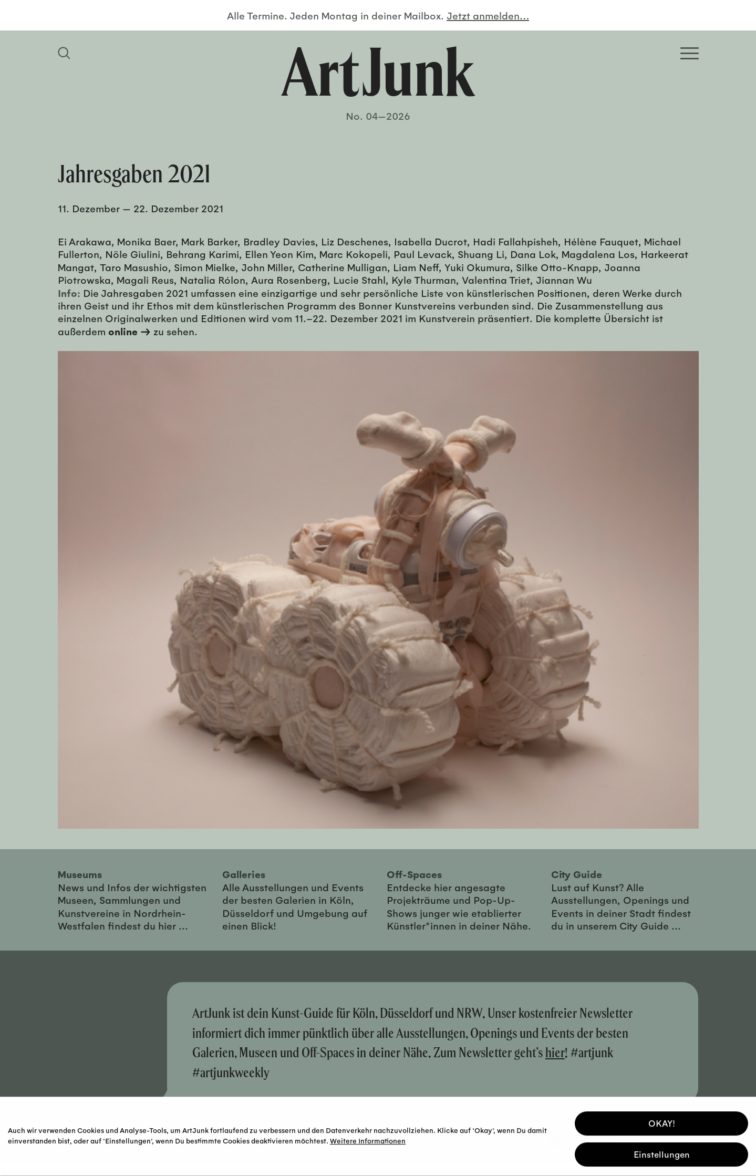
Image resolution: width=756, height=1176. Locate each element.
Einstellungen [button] (662, 1152)
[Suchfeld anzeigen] (66, 53)
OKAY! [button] (661, 1121)
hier (555, 1052)
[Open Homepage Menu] (689, 53)
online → (129, 331)
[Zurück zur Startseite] (378, 71)
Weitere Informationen (368, 1138)
